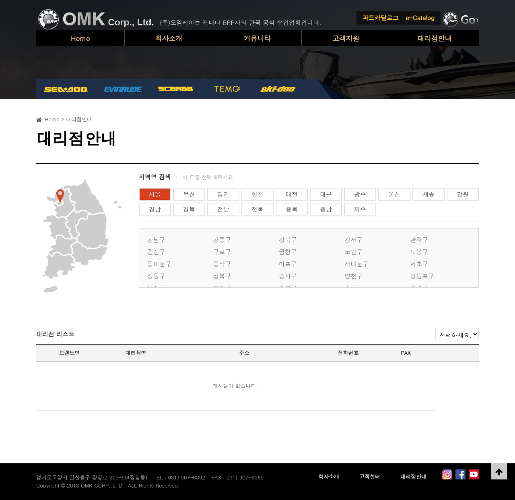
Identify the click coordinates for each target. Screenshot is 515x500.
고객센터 (369, 476)
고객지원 (346, 38)
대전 (292, 194)
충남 (326, 209)
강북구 (288, 239)
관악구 (419, 239)
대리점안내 (435, 38)
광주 (360, 194)
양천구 (353, 276)
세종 (428, 194)
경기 (223, 194)
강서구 (353, 239)
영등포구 (422, 276)
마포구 (288, 263)
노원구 (353, 251)
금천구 (288, 251)
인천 (257, 194)
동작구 (222, 263)
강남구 (156, 239)
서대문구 (356, 263)
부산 (189, 194)
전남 (223, 209)
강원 (463, 194)
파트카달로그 (381, 17)
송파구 (288, 276)
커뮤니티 (257, 38)
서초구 (419, 263)
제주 (360, 209)
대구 (326, 194)
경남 (155, 209)
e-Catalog (420, 17)
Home (80, 38)
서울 (155, 194)
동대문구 (159, 263)
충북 (292, 209)
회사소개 (169, 38)
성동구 (156, 276)
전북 (257, 209)
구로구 (222, 251)
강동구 (222, 239)
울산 (394, 194)
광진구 (156, 251)
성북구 (222, 276)
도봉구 (419, 251)
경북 (189, 209)
